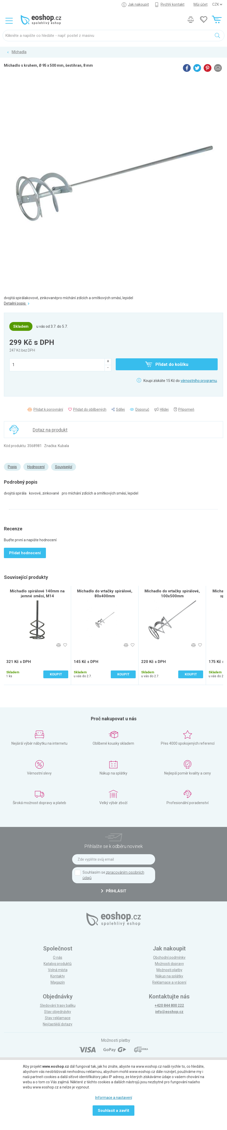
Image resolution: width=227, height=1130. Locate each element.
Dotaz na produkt (50, 430)
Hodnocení (36, 467)
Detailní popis (16, 303)
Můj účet (201, 4)
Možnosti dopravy (169, 964)
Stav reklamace (58, 1018)
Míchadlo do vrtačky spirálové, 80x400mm (104, 593)
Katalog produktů (58, 964)
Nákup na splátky (169, 976)
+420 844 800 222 (169, 1005)
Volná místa (57, 970)
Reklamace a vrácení (169, 982)
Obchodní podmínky (169, 957)
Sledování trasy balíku (57, 1005)
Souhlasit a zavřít (113, 1110)
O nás (57, 957)
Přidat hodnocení (25, 553)
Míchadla (19, 52)
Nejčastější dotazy (57, 1024)
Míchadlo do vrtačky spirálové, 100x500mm (172, 593)
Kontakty (57, 976)
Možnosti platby (169, 970)
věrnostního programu (199, 381)
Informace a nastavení (113, 1097)
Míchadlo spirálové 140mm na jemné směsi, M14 (37, 593)
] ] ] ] (217, 4)
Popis (12, 467)
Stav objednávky (57, 1012)
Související (63, 467)
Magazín (58, 982)
